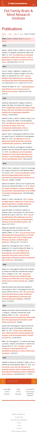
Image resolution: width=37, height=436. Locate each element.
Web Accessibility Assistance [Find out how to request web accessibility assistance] (19, 431)
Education (18, 394)
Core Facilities (30, 389)
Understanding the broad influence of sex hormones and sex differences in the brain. (18, 89)
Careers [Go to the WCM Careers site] (19, 423)
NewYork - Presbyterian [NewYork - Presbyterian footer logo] (18, 407)
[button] (33, 3)
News (18, 389)
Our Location (3, 381)
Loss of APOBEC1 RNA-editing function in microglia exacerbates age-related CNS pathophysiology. (17, 78)
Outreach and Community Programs (30, 393)
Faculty (7, 391)
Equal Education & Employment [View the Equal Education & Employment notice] (19, 420)
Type (15, 34)
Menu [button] (3, 5)
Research (7, 394)
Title (9, 34)
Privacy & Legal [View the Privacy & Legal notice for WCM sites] (19, 417)
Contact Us (34, 381)
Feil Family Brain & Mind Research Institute (18, 14)
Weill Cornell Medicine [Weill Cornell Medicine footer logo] (18, 403)
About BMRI (7, 389)
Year (21, 34)
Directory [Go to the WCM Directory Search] (18, 428)
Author (4, 34)
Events (18, 391)
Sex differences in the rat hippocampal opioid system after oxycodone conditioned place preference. (17, 141)
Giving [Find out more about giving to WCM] (19, 425)
